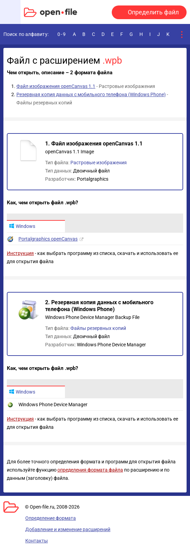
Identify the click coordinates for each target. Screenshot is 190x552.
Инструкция (20, 253)
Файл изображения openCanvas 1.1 (55, 86)
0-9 (61, 34)
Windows (22, 226)
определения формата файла (90, 470)
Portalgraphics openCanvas (48, 239)
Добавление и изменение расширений (67, 529)
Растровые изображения (98, 162)
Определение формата (50, 518)
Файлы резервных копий (98, 328)
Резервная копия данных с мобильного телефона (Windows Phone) (91, 94)
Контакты (36, 540)
